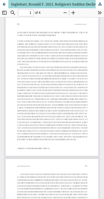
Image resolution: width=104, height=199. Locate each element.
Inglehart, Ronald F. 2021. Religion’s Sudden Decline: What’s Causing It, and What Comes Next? (57, 4)
